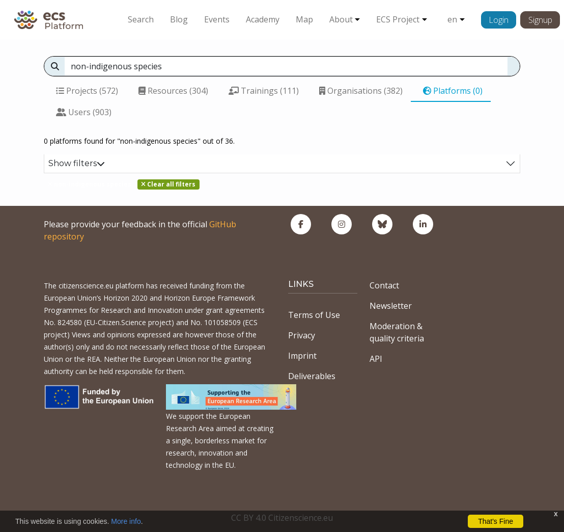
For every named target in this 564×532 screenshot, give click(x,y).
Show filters (76, 163)
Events (217, 19)
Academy (262, 19)
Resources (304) (173, 90)
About (341, 19)
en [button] (452, 19)
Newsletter (391, 305)
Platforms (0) (453, 90)
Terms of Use (314, 315)
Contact (384, 285)
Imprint (302, 355)
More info (125, 521)
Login (499, 19)
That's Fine (495, 521)
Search (141, 19)
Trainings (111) (264, 90)
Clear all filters (168, 184)
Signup (540, 19)
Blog (179, 19)
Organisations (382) (361, 90)
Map (304, 19)
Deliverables (311, 376)
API (376, 358)
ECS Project (397, 19)
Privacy (301, 335)
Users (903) (83, 112)
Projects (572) (87, 90)
